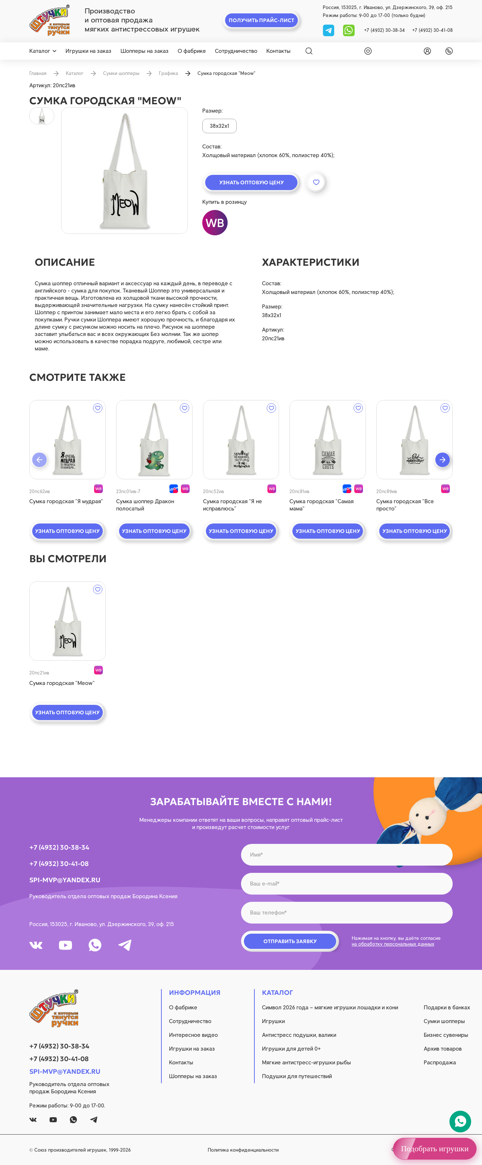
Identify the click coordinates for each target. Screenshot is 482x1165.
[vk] (35, 945)
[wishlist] (367, 51)
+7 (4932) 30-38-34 (384, 30)
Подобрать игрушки (435, 1148)
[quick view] (67, 439)
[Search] (309, 51)
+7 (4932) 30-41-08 (432, 30)
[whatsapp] (349, 30)
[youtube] (65, 945)
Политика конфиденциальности (243, 1150)
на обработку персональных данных (393, 944)
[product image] (124, 170)
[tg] (329, 30)
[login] (426, 51)
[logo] (49, 20)
